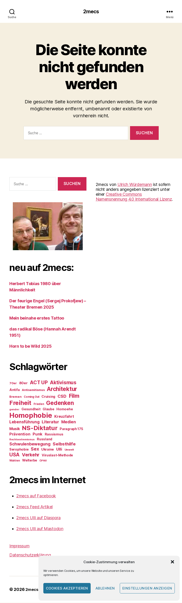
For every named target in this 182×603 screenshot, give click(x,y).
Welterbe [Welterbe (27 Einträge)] (29, 461)
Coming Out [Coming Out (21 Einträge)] (31, 397)
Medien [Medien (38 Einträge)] (68, 422)
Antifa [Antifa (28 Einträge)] (14, 390)
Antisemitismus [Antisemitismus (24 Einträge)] (33, 390)
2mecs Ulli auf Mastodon (39, 529)
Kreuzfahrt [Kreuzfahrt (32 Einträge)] (64, 417)
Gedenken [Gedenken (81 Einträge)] (60, 403)
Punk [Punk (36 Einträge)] (37, 434)
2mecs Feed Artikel (34, 507)
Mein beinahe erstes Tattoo (37, 318)
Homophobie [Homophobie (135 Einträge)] (30, 416)
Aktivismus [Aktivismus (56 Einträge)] (63, 383)
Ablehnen (105, 588)
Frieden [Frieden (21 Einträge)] (39, 404)
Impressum (19, 546)
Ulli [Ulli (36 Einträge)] (59, 449)
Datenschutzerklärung (30, 555)
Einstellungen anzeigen (147, 588)
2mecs (91, 11)
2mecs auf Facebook (36, 496)
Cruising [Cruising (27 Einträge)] (48, 397)
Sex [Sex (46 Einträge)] (35, 449)
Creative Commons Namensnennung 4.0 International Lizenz (134, 197)
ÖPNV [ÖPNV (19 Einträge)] (43, 461)
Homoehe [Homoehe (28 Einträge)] (64, 409)
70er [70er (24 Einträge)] (13, 383)
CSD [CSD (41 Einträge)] (62, 396)
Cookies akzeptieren (67, 588)
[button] (172, 561)
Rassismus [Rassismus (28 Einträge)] (54, 435)
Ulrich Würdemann (134, 184)
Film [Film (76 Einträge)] (74, 396)
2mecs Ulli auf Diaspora (38, 518)
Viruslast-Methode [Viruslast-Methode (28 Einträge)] (57, 456)
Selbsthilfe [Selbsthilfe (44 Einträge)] (64, 444)
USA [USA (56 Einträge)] (14, 455)
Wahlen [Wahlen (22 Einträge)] (14, 461)
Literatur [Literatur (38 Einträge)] (50, 422)
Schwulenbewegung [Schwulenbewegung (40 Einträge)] (30, 444)
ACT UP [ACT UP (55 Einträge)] (39, 383)
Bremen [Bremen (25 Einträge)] (15, 397)
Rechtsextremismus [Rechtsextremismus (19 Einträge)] (21, 439)
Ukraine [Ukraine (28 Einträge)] (47, 450)
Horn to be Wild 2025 (30, 346)
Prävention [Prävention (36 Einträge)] (19, 434)
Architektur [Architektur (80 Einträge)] (62, 389)
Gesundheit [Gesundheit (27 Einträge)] (30, 409)
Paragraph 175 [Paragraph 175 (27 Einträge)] (71, 429)
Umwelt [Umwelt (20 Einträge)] (69, 450)
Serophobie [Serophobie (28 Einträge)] (18, 450)
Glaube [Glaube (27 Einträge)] (48, 409)
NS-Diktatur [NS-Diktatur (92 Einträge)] (39, 428)
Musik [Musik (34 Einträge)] (14, 429)
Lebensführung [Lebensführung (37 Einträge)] (24, 422)
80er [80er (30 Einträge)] (23, 383)
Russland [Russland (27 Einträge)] (44, 439)
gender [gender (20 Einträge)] (14, 409)
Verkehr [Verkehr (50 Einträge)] (30, 455)
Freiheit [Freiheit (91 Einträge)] (20, 403)
